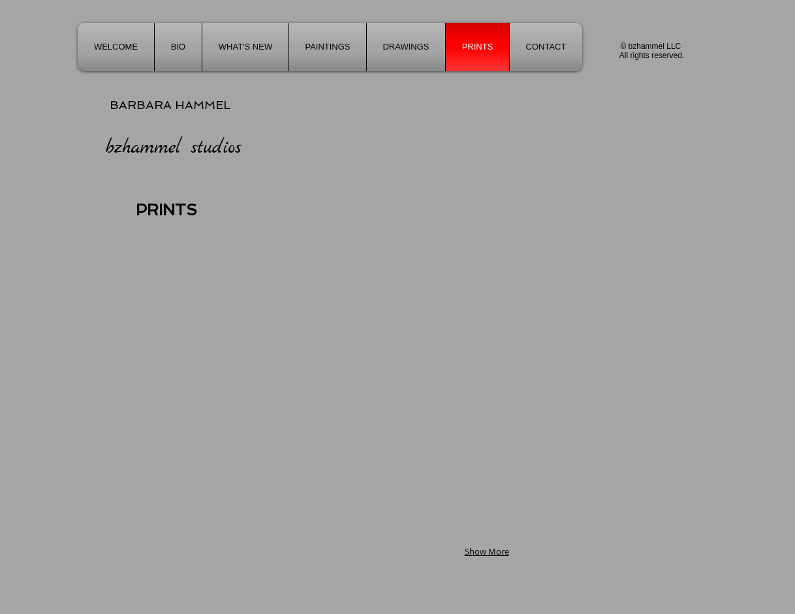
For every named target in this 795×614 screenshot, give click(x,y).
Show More (487, 551)
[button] (328, 148)
